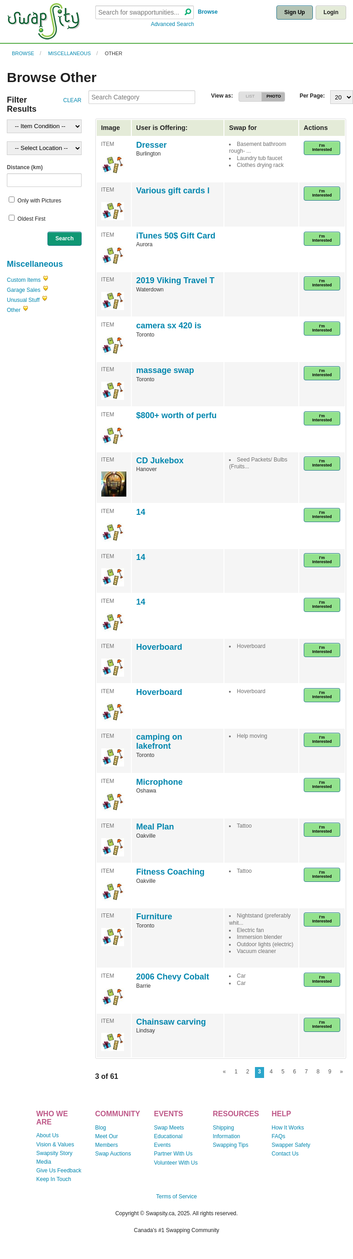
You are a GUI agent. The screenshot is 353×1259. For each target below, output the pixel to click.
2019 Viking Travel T (175, 280)
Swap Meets (169, 1127)
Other (114, 53)
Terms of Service (176, 1196)
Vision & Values (55, 1144)
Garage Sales (23, 290)
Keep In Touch (53, 1179)
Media (43, 1162)
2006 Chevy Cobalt (172, 976)
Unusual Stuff (23, 300)
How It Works (288, 1127)
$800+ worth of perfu (176, 415)
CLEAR (72, 100)
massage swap (165, 370)
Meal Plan (155, 826)
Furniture (154, 916)
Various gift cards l (173, 190)
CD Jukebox (160, 460)
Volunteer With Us (175, 1163)
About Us (47, 1135)
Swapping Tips (230, 1145)
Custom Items (24, 280)
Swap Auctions (113, 1153)
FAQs (279, 1136)
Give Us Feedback (58, 1170)
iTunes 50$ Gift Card (176, 235)
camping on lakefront (159, 741)
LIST (250, 96)
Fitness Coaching (170, 871)
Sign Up (294, 12)
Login (330, 12)
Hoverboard (159, 647)
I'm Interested (322, 147)
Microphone (159, 782)
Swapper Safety (291, 1145)
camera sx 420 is (169, 325)
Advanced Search (172, 24)
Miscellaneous (69, 53)
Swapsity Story (54, 1153)
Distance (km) (25, 167)
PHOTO (273, 96)
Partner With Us (173, 1153)
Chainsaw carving (171, 1021)
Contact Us (285, 1153)
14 (140, 512)
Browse (208, 12)
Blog (100, 1127)
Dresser (151, 145)
